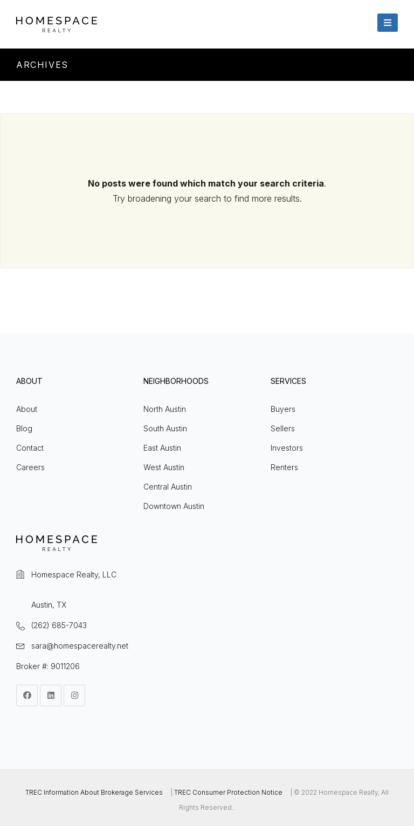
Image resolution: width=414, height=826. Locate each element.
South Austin (165, 428)
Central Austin (167, 486)
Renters (284, 467)
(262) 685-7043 (59, 625)
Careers (30, 467)
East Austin (162, 447)
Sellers (283, 428)
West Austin (163, 467)
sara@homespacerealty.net (79, 645)
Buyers (283, 409)
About (26, 409)
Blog (24, 428)
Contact (30, 447)
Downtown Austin (173, 506)
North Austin (164, 409)
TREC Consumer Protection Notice (228, 792)
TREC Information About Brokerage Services (94, 792)
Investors (287, 447)
